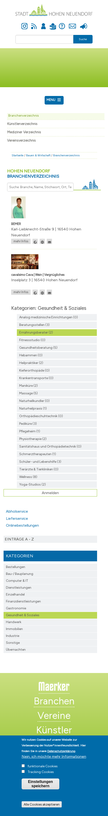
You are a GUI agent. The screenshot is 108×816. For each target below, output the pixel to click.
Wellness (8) (28, 477)
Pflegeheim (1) (29, 431)
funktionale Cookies (43, 775)
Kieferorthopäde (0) (34, 370)
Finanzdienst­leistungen (23, 601)
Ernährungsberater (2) (36, 332)
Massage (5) (28, 393)
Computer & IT (17, 581)
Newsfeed (34, 23)
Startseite (17, 155)
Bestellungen (15, 567)
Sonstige (13, 643)
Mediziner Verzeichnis (24, 132)
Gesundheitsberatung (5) (38, 348)
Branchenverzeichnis (23, 115)
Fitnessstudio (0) (32, 340)
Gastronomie (16, 608)
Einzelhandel (15, 594)
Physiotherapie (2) (33, 439)
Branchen (54, 701)
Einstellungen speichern (40, 793)
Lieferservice (17, 518)
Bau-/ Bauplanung (19, 574)
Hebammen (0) (30, 355)
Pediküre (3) (28, 424)
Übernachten (16, 650)
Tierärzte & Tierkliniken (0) (38, 469)
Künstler (54, 730)
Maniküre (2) (28, 386)
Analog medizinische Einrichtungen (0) (48, 317)
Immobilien (14, 629)
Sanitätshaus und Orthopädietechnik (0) (50, 446)
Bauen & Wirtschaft (38, 155)
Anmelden (43, 23)
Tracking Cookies (41, 781)
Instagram (24, 23)
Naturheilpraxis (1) (33, 408)
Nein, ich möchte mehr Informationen (54, 765)
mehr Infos (21, 241)
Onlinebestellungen (22, 525)
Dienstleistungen (18, 588)
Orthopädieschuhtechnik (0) (41, 416)
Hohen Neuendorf (33, 173)
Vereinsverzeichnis (21, 140)
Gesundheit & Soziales (22, 615)
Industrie (12, 636)
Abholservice (17, 511)
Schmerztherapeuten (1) (37, 454)
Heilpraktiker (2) (31, 363)
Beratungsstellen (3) (34, 325)
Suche (83, 39)
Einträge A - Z (19, 539)
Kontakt (72, 23)
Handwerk (13, 622)
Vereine (54, 715)
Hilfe (62, 23)
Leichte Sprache (53, 23)
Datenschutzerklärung (61, 760)
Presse (83, 23)
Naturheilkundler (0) (34, 401)
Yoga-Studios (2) (32, 484)
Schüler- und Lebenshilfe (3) (40, 462)
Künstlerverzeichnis (22, 124)
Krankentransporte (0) (36, 378)
